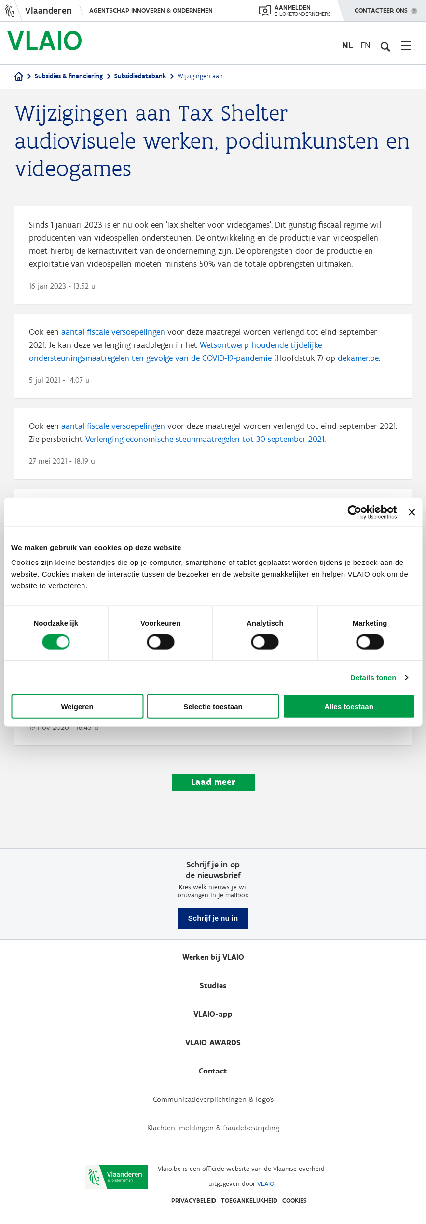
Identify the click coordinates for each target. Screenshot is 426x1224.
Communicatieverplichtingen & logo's (213, 1099)
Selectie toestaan (213, 706)
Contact (213, 1070)
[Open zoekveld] (385, 45)
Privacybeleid (193, 1200)
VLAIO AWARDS (213, 1042)
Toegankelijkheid (249, 1200)
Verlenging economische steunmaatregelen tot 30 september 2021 (204, 439)
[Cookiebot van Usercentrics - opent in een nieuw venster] (355, 512)
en (365, 45)
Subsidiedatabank (140, 76)
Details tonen (373, 677)
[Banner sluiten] (411, 512)
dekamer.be (358, 358)
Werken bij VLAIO (213, 957)
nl (347, 45)
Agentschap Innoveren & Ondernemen (151, 10)
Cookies (294, 1200)
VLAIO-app (213, 1013)
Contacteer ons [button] (381, 7)
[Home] (18, 77)
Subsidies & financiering (69, 76)
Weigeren (77, 706)
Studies (213, 985)
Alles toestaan (348, 706)
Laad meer (213, 781)
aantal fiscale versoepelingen (113, 332)
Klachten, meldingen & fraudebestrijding (213, 1127)
